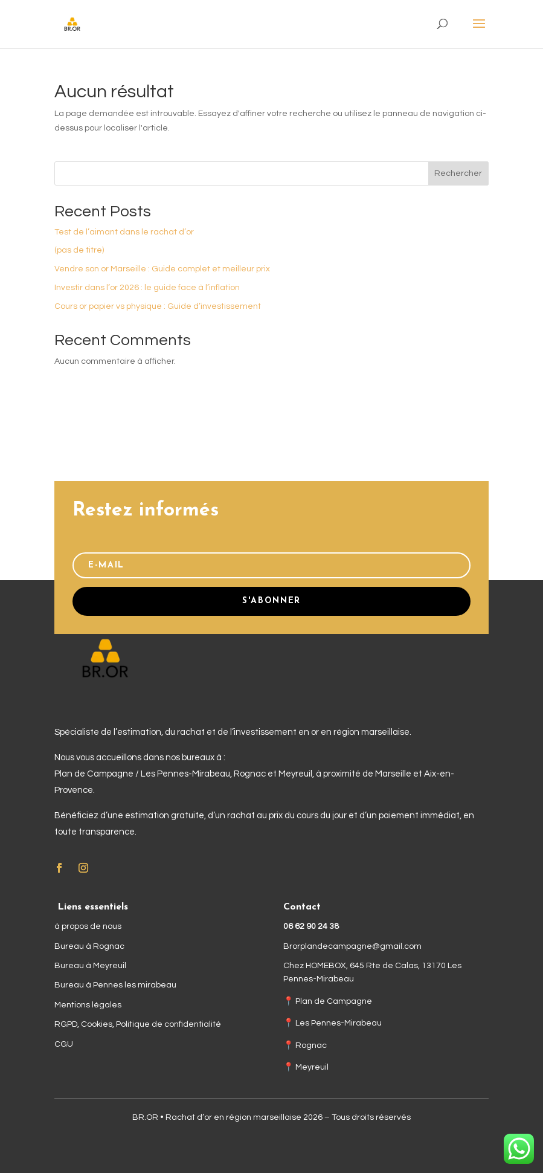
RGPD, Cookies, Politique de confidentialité (137, 1024)
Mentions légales (87, 1005)
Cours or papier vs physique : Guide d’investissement (157, 306)
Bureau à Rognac (89, 946)
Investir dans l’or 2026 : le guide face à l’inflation (147, 287)
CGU (63, 1044)
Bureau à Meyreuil (90, 965)
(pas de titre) (79, 250)
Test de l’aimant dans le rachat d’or (124, 232)
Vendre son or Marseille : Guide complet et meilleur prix (162, 269)
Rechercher (458, 173)
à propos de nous (87, 926)
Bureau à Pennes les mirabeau (115, 985)
